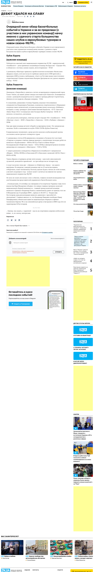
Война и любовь (78, 163)
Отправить (58, 252)
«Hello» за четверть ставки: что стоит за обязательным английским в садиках (80, 261)
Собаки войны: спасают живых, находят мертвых (80, 186)
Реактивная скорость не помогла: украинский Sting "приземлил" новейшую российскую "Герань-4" (80, 270)
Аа (75, 2)
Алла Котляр (6, 558)
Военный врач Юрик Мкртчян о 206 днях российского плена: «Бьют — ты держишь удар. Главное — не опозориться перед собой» (79, 196)
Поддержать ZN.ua (83, 2)
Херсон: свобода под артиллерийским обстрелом (79, 172)
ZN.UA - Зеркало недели (83, 108)
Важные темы (6, 6)
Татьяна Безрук (31, 560)
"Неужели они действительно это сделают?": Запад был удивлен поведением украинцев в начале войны (79, 228)
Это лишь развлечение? (80, 204)
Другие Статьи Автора (81, 323)
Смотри (76, 414)
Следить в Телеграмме (20, 304)
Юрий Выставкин (18, 22)
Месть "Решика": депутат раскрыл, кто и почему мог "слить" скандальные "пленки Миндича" (80, 252)
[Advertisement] (28, 271)
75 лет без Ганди (78, 211)
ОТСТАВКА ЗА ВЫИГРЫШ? (82, 335)
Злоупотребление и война (79, 178)
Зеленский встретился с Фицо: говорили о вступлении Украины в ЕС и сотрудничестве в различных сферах (82, 435)
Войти (71, 2)
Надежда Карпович (57, 558)
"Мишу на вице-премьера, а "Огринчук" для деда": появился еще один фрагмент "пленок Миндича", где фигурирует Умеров (80, 241)
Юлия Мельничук (80, 560)
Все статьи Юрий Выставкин (17, 226)
